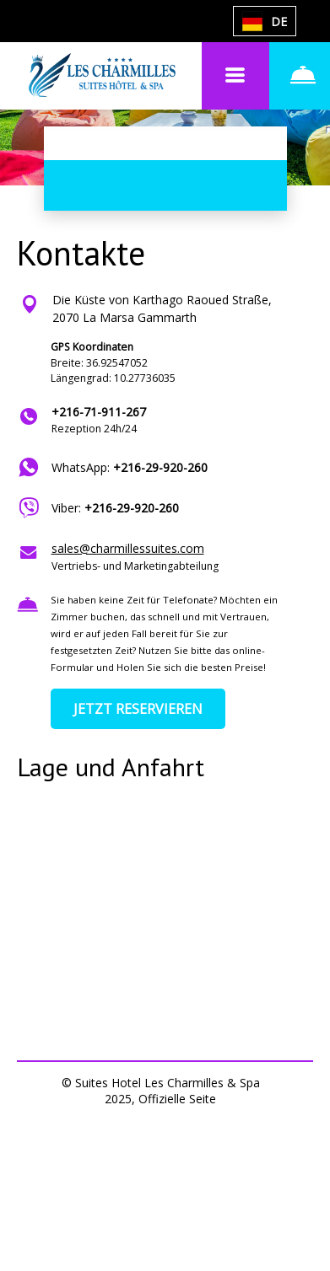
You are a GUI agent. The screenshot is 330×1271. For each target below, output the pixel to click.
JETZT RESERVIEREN (138, 709)
